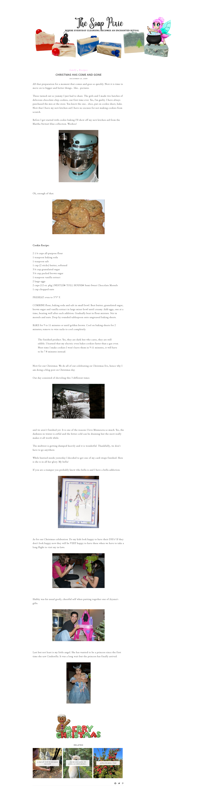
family (73, 69)
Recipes (83, 69)
